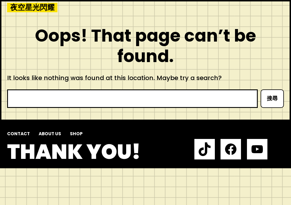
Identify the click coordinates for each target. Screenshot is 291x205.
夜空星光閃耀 (32, 7)
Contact (18, 134)
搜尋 (272, 98)
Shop (76, 134)
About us (50, 134)
